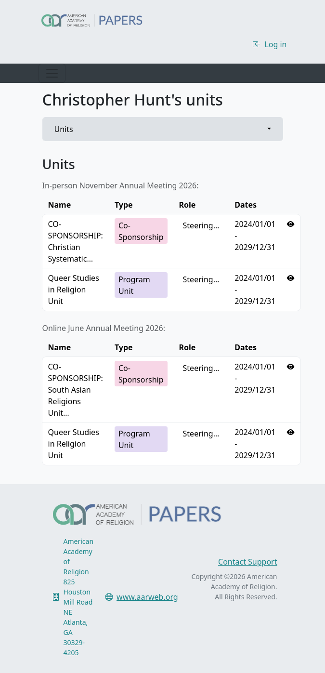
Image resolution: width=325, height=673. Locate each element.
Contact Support (247, 561)
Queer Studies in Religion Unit (73, 289)
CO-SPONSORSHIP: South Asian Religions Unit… (75, 389)
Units (63, 129)
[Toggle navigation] (52, 73)
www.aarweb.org (147, 597)
